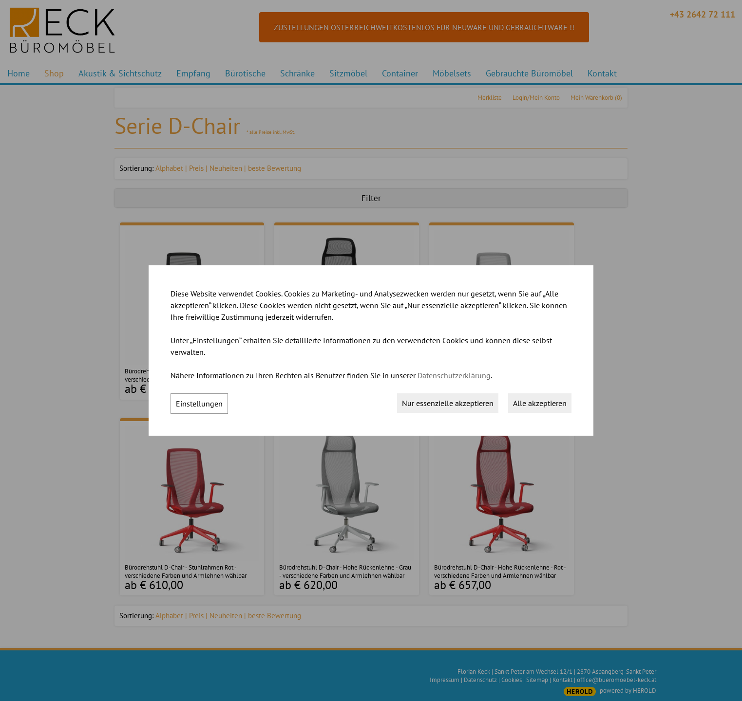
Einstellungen (199, 403)
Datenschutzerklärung (454, 375)
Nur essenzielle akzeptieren (448, 403)
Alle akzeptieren (540, 403)
